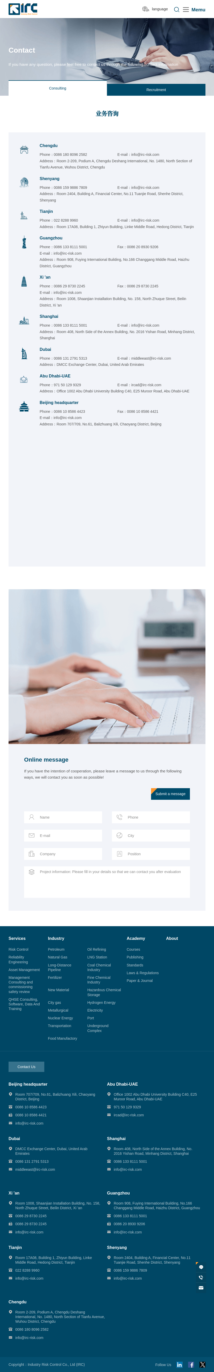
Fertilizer (55, 977)
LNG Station (97, 957)
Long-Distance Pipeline (59, 967)
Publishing (135, 957)
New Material (58, 990)
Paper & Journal (140, 981)
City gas (54, 1002)
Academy (136, 938)
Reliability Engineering (18, 959)
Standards (135, 965)
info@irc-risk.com (145, 154)
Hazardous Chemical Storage (104, 992)
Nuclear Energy (60, 1018)
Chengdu (49, 145)
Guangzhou (51, 238)
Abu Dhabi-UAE (55, 376)
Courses (133, 949)
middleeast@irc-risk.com (151, 358)
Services (17, 938)
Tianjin (46, 211)
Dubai (45, 349)
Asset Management (24, 970)
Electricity (95, 1010)
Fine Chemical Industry (98, 979)
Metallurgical (58, 1010)
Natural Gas (57, 957)
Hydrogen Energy (101, 1002)
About (172, 938)
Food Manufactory (62, 1038)
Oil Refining (96, 949)
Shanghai (49, 316)
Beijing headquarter (59, 402)
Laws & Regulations (143, 973)
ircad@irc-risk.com (146, 385)
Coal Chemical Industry (99, 967)
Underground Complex (98, 1028)
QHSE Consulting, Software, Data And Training (24, 1004)
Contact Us (26, 1067)
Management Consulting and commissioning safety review (21, 984)
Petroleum (56, 949)
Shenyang (49, 178)
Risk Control (18, 949)
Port (90, 1018)
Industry (56, 938)
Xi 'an (45, 277)
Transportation (59, 1026)
